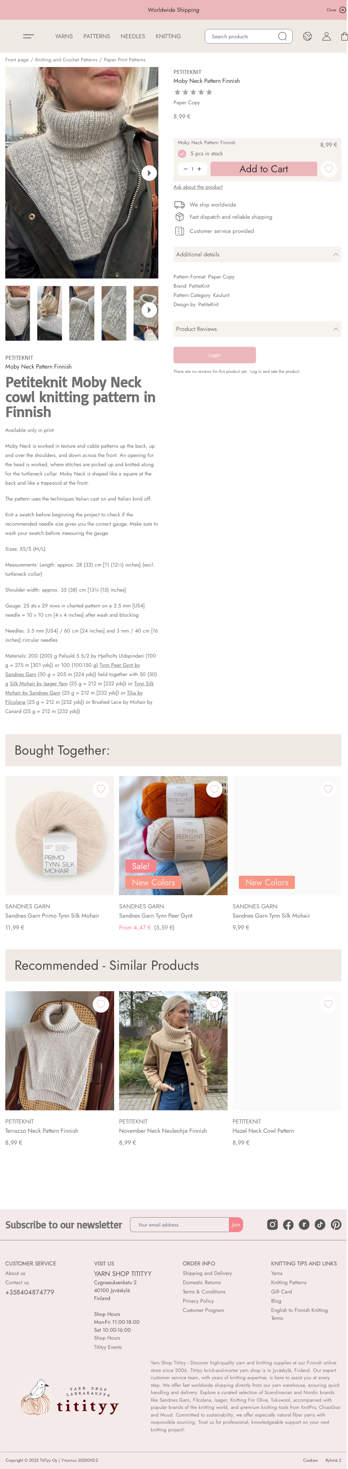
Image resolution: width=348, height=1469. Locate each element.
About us (15, 1273)
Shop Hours (107, 1338)
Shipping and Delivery (207, 1273)
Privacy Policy (198, 1301)
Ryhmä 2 (333, 1460)
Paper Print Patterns (124, 59)
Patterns (96, 36)
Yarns (276, 1273)
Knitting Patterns (288, 1282)
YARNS (64, 36)
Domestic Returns (202, 1282)
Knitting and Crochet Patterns (66, 59)
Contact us (17, 1282)
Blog (276, 1301)
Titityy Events (108, 1347)
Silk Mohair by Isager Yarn (39, 683)
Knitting (168, 36)
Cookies (310, 1460)
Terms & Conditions (204, 1291)
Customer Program (203, 1310)
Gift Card (281, 1291)
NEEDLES (133, 36)
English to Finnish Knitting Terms (299, 1314)
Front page (17, 59)
